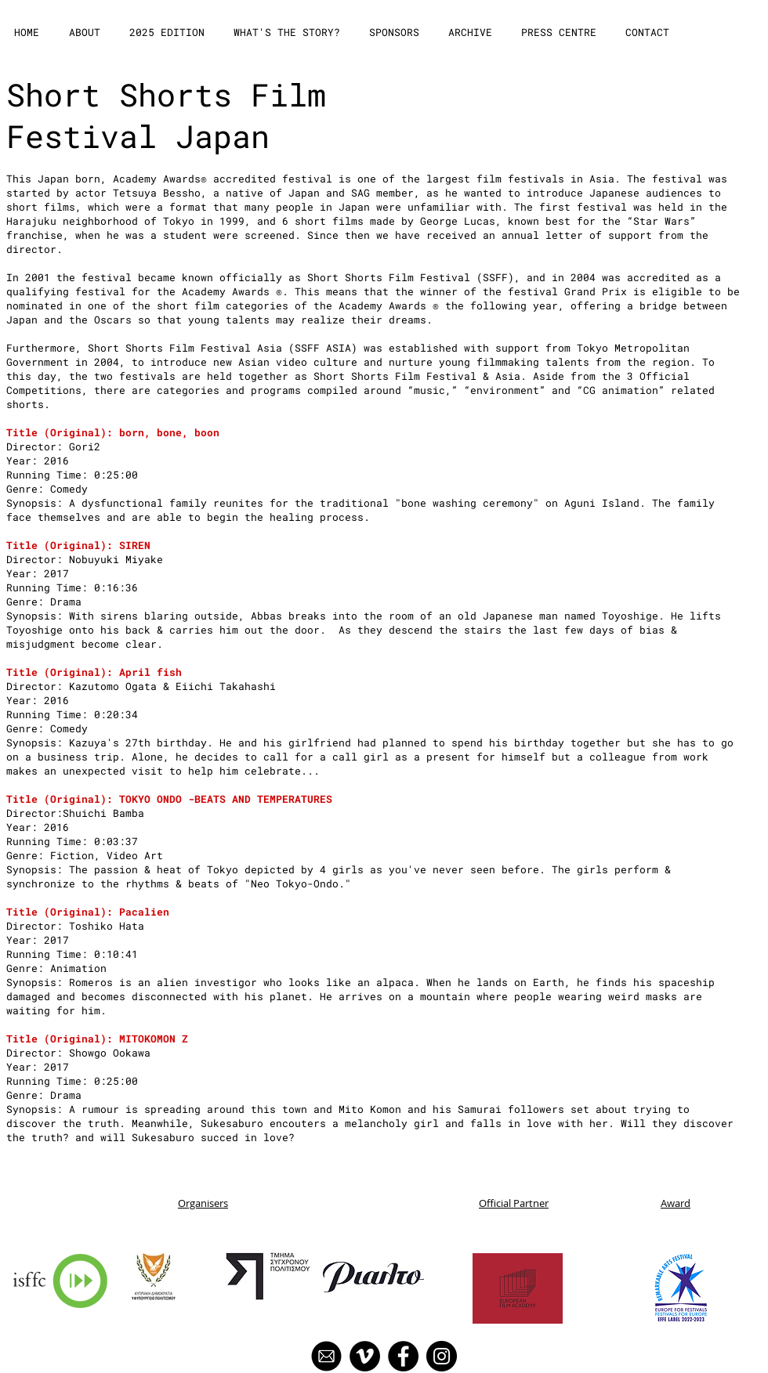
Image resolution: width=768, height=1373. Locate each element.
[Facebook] (403, 1356)
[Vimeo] (365, 1356)
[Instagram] (441, 1356)
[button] (86, 32)
